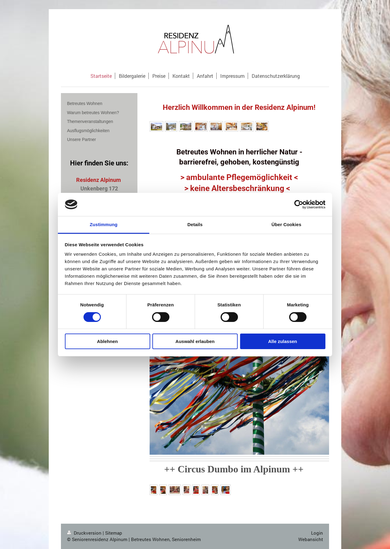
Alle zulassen (282, 341)
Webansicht (310, 539)
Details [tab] (195, 224)
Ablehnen (107, 341)
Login (317, 533)
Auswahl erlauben (195, 341)
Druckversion (85, 533)
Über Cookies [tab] (286, 224)
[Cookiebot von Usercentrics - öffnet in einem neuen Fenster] (298, 204)
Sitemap (113, 533)
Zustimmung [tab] (104, 224)
